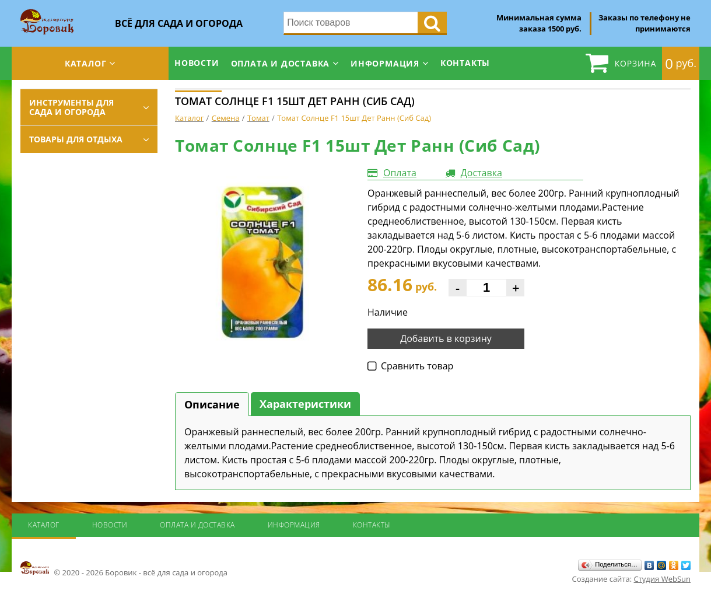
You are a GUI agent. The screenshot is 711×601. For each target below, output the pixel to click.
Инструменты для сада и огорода (71, 107)
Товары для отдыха (75, 139)
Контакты (465, 62)
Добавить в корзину (446, 338)
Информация (385, 63)
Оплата (399, 172)
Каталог (86, 63)
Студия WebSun (662, 579)
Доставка (481, 172)
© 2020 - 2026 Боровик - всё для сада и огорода (123, 569)
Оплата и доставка (280, 63)
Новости (196, 62)
